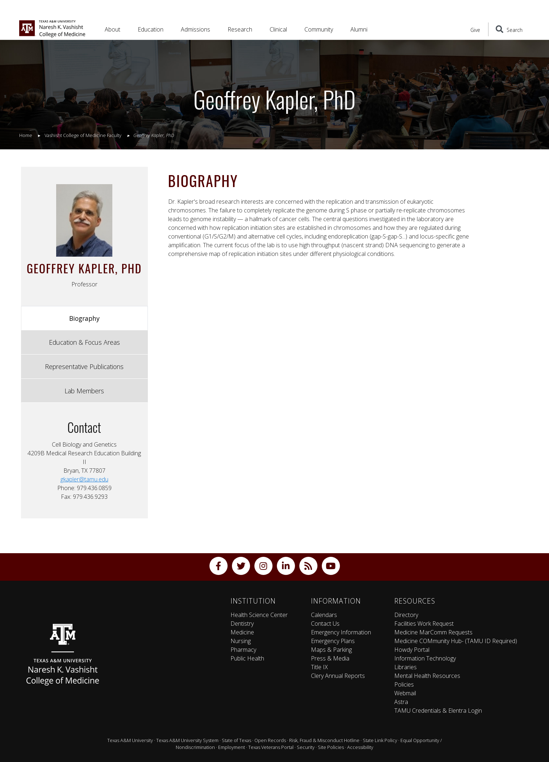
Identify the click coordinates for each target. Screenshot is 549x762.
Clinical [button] (278, 29)
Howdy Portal (411, 650)
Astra (401, 702)
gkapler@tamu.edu (84, 479)
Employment (231, 747)
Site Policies (331, 747)
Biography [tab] (84, 318)
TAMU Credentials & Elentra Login (438, 711)
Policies (404, 684)
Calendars (324, 615)
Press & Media (330, 658)
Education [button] (150, 29)
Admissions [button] (195, 29)
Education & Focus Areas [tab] (84, 342)
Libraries (405, 667)
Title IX (319, 667)
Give (475, 29)
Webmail (405, 693)
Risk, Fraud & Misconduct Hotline (324, 740)
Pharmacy (243, 650)
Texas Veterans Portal (271, 747)
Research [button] (240, 29)
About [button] (112, 29)
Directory (406, 615)
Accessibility (360, 747)
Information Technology (425, 658)
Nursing (240, 641)
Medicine (242, 632)
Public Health (247, 658)
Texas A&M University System (187, 740)
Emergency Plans (333, 641)
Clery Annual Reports (338, 676)
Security (306, 747)
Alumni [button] (358, 29)
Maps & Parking (331, 650)
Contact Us (325, 624)
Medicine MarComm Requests (433, 632)
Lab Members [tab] (84, 390)
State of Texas (236, 740)
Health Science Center (259, 615)
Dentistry (242, 624)
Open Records (270, 740)
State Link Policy (380, 740)
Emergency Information (341, 632)
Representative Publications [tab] (84, 366)
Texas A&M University (130, 740)
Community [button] (318, 29)
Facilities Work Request (424, 624)
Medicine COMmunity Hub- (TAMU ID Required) (455, 641)
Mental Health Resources (427, 676)
